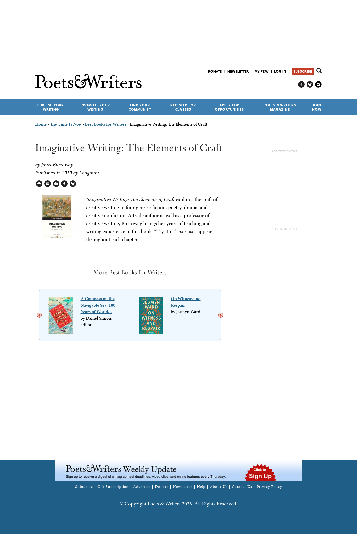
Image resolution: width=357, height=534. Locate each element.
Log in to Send (47, 183)
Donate (215, 71)
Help (201, 487)
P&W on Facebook (301, 84)
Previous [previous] (39, 315)
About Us (218, 487)
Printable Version (39, 183)
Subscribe (302, 71)
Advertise (141, 487)
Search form (319, 70)
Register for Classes (183, 107)
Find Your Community (140, 107)
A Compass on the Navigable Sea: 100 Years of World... (98, 305)
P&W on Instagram (318, 84)
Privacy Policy (269, 487)
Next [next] (220, 315)
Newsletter (238, 71)
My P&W (262, 71)
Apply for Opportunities (229, 107)
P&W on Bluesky (310, 84)
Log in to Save (56, 183)
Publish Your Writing (50, 107)
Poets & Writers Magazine (280, 107)
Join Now (317, 107)
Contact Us (242, 487)
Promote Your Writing (95, 107)
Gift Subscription (113, 487)
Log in (280, 71)
